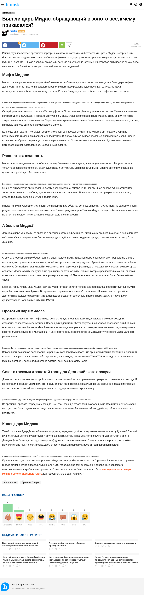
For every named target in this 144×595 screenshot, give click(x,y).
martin (13, 30)
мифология (10, 482)
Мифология (8, 13)
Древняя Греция (30, 482)
